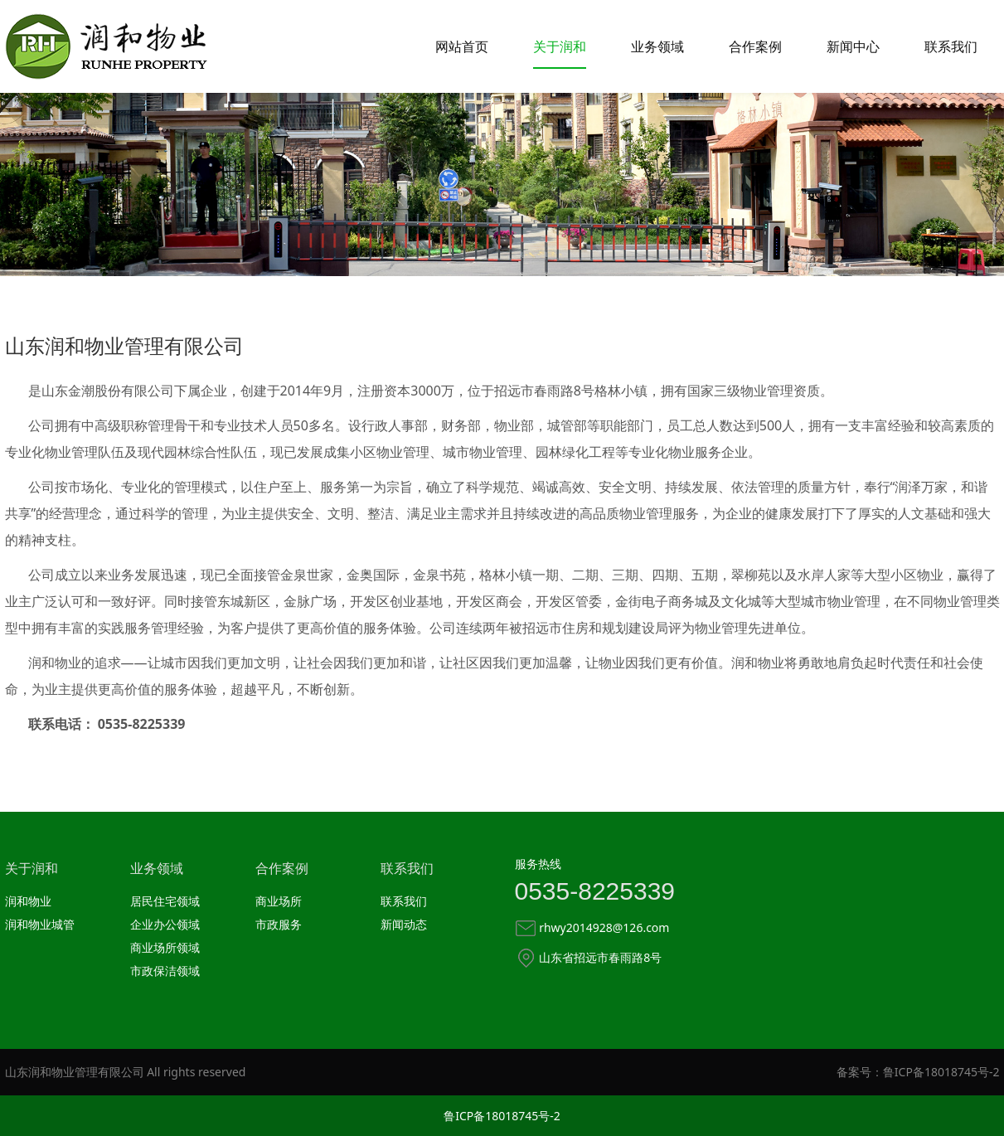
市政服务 (278, 924)
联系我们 (950, 46)
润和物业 (28, 901)
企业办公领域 (165, 924)
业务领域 (657, 46)
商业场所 (278, 901)
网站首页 (461, 46)
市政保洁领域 (165, 970)
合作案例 (755, 46)
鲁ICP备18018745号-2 (502, 1116)
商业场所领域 (165, 947)
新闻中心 (853, 46)
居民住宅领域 (165, 901)
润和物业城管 (40, 924)
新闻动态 (404, 924)
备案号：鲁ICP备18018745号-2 (918, 1072)
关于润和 (559, 46)
